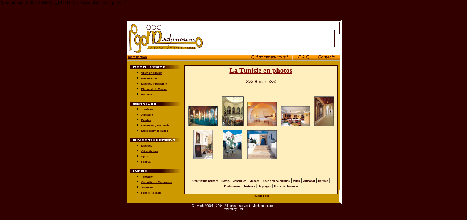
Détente (323, 178)
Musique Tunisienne (154, 81)
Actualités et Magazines (156, 179)
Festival (146, 159)
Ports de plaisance (286, 183)
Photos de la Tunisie (154, 86)
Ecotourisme (232, 183)
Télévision (148, 174)
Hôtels (225, 178)
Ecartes (146, 117)
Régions (146, 91)
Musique (146, 143)
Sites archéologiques (276, 178)
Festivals (249, 183)
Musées (254, 178)
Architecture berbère (205, 178)
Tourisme (147, 106)
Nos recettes (149, 75)
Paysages (265, 183)
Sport (145, 153)
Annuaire (147, 112)
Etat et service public (154, 128)
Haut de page (261, 193)
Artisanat (309, 178)
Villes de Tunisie (151, 70)
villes (296, 178)
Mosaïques (239, 178)
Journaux (147, 184)
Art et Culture (150, 148)
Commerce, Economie (155, 122)
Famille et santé (151, 190)
